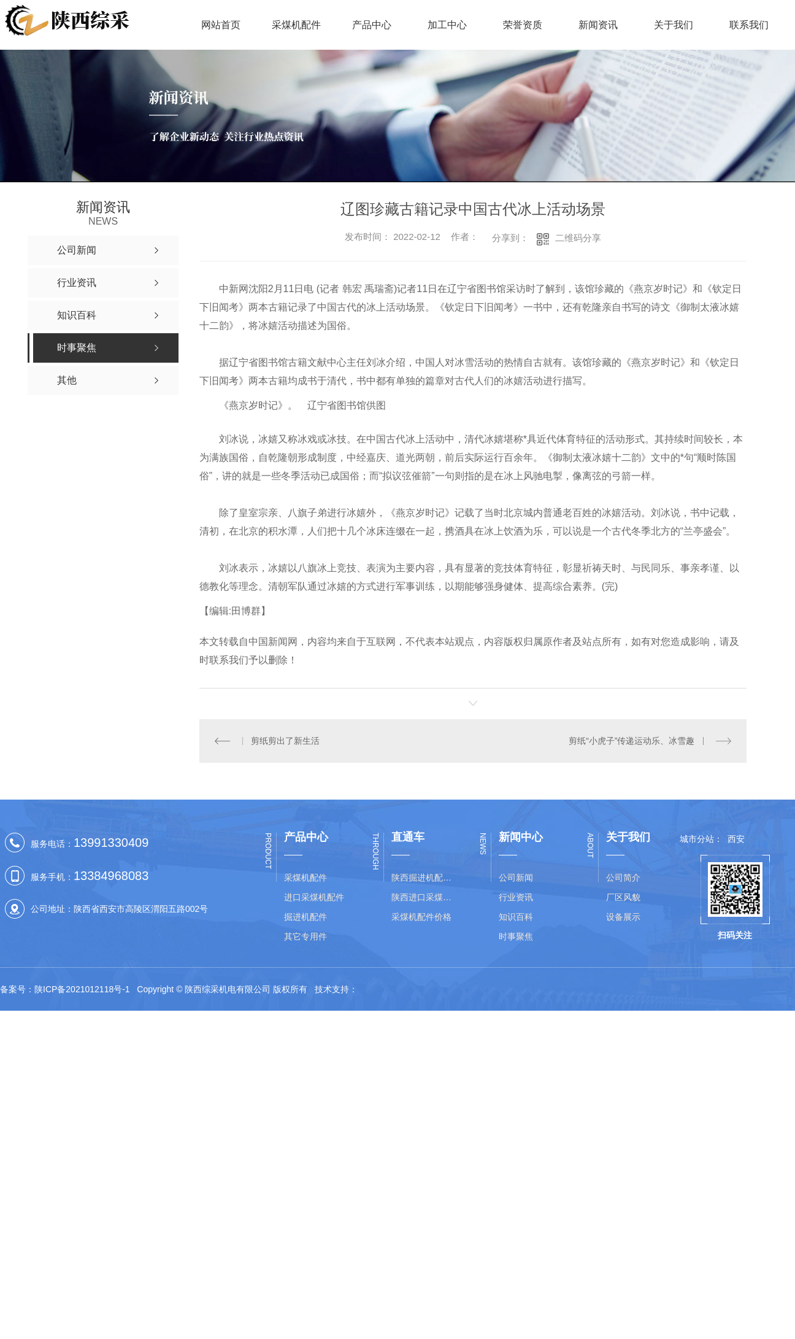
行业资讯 (516, 896)
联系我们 (749, 25)
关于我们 (673, 25)
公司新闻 (516, 877)
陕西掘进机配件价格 (425, 877)
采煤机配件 (296, 25)
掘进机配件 (305, 916)
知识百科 (516, 916)
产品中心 (371, 25)
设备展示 (623, 916)
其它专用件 (305, 936)
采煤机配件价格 (421, 916)
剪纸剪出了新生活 (285, 741)
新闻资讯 (598, 25)
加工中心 (447, 25)
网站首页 (220, 25)
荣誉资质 (522, 25)
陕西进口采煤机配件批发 (425, 896)
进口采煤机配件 (314, 896)
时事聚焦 (516, 936)
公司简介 (623, 877)
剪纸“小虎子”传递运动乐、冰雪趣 (631, 741)
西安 (736, 839)
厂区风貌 (623, 896)
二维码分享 (578, 238)
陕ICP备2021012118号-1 (82, 989)
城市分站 (697, 839)
